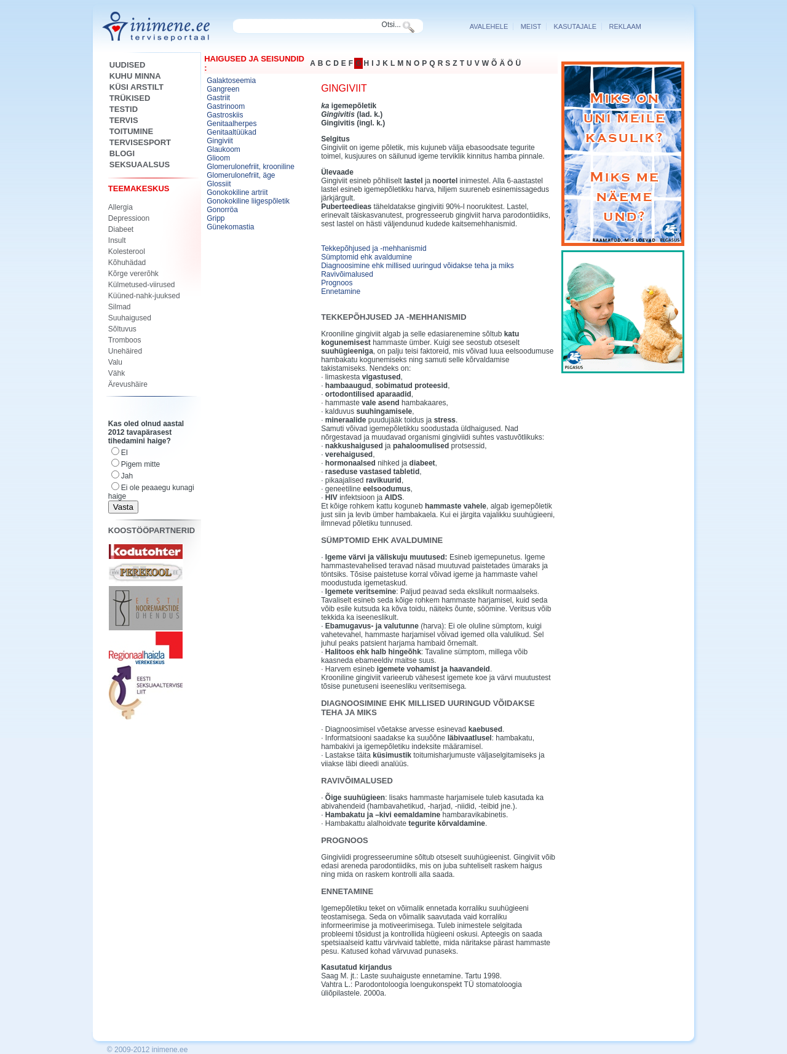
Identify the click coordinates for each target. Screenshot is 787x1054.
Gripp (215, 218)
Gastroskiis (225, 115)
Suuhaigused (129, 318)
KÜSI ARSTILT (136, 87)
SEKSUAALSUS (139, 164)
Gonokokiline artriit (237, 192)
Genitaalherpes (231, 123)
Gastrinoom (226, 106)
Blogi (122, 153)
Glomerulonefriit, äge (241, 175)
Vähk (116, 373)
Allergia (120, 207)
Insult (117, 240)
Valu (115, 362)
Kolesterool (126, 251)
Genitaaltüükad (231, 132)
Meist (531, 26)
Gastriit (218, 97)
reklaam (625, 26)
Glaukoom (223, 149)
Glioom (218, 158)
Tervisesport (140, 142)
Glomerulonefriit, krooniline (251, 166)
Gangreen (223, 89)
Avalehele (489, 26)
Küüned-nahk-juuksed (144, 295)
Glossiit (219, 184)
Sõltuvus (122, 329)
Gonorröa (222, 209)
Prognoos (336, 283)
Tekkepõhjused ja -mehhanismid (373, 248)
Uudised (127, 64)
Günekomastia (230, 227)
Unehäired (125, 351)
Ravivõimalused (347, 274)
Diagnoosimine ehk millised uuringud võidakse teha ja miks (417, 265)
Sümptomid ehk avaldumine (366, 257)
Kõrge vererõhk (133, 273)
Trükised (129, 98)
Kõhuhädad (127, 262)
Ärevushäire (128, 384)
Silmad (119, 307)
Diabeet (120, 229)
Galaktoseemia (231, 80)
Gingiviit (220, 141)
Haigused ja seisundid (254, 58)
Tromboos (124, 340)
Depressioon (128, 218)
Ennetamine (340, 291)
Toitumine (131, 131)
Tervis (123, 120)
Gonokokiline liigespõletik (248, 201)
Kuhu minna (135, 76)
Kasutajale (575, 26)
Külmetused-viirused (141, 284)
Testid (123, 109)
